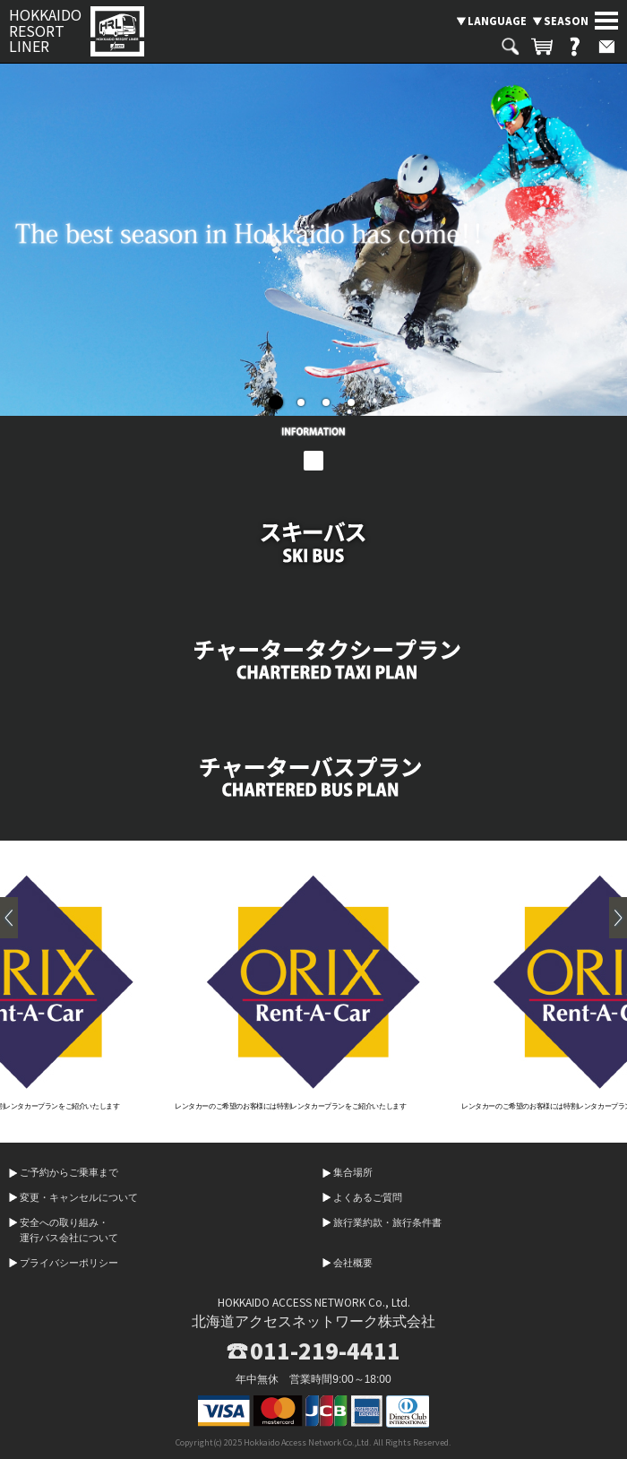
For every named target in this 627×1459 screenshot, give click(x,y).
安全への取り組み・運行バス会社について (69, 1230)
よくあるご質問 (367, 1197)
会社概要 (353, 1262)
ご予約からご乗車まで (69, 1172)
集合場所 (353, 1172)
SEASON (566, 20)
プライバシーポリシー (69, 1262)
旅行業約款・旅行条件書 (387, 1222)
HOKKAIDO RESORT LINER (45, 31)
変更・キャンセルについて (79, 1197)
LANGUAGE (497, 20)
